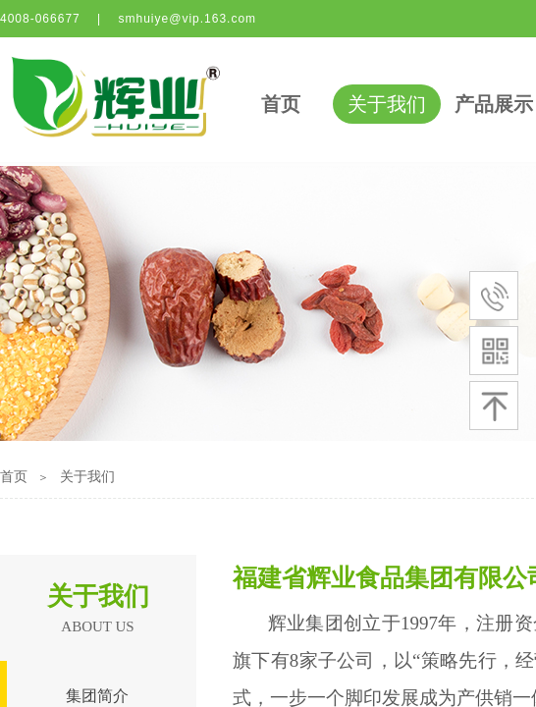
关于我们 (387, 104)
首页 (280, 104)
